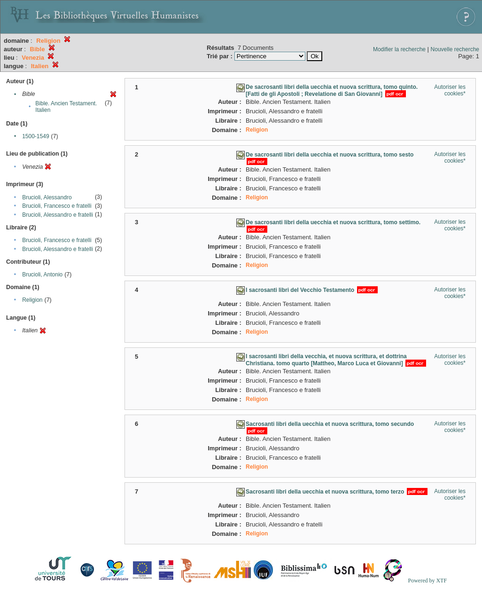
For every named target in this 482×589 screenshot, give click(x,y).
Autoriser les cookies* (450, 90)
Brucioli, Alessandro (46, 197)
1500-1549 (35, 136)
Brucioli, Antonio (42, 274)
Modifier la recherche (399, 49)
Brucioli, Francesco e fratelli (56, 206)
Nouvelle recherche (455, 49)
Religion (32, 300)
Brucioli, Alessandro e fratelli (57, 215)
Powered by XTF (427, 580)
